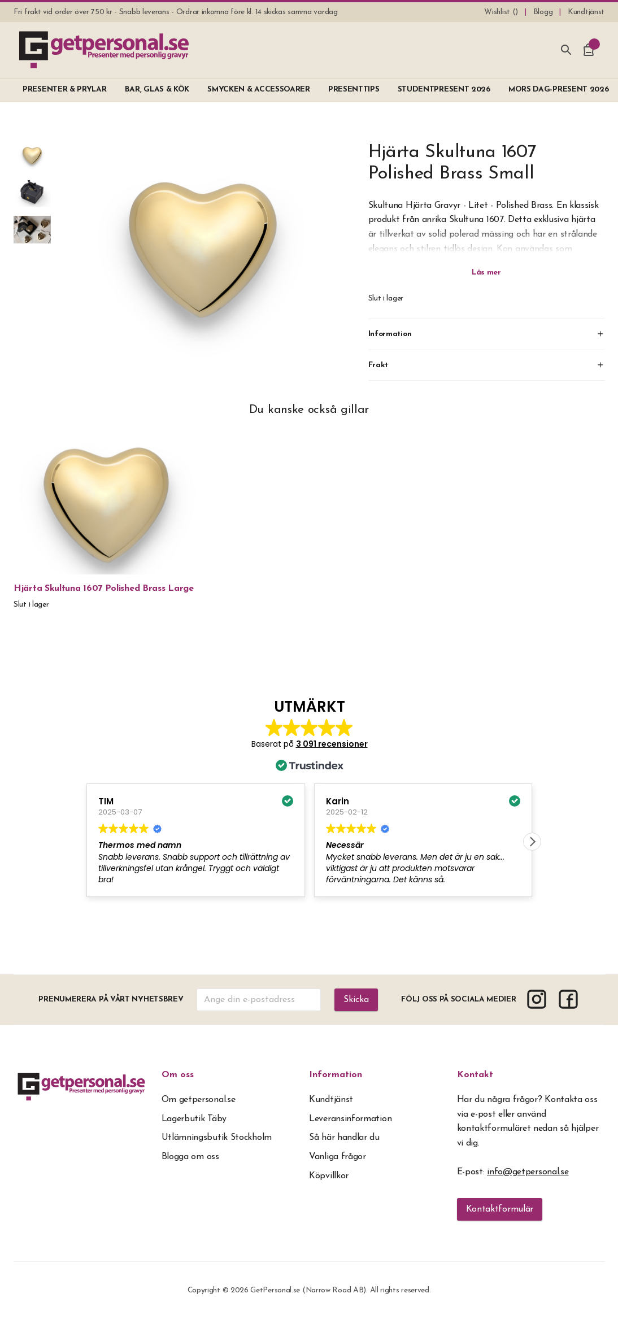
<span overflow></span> (309, 807)
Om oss (178, 1074)
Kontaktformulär (500, 1209)
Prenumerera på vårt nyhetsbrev (110, 999)
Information (335, 1074)
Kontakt (475, 1074)
